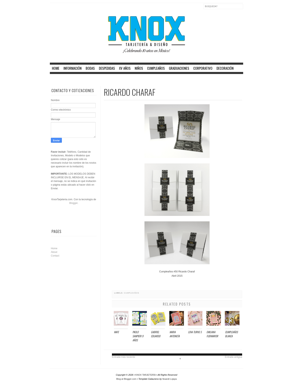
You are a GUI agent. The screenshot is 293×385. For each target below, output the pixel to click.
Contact (55, 255)
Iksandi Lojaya (169, 379)
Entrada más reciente (123, 357)
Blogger (73, 203)
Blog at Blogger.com (126, 379)
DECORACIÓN (225, 68)
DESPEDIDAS (107, 68)
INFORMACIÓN (72, 68)
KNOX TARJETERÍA (145, 375)
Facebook (53, 9)
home (55, 68)
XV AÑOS (125, 68)
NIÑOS (139, 68)
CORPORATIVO (202, 68)
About (54, 252)
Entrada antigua (233, 357)
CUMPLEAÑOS (156, 68)
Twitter (61, 9)
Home (54, 248)
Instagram (70, 9)
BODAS (90, 68)
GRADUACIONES (179, 68)
